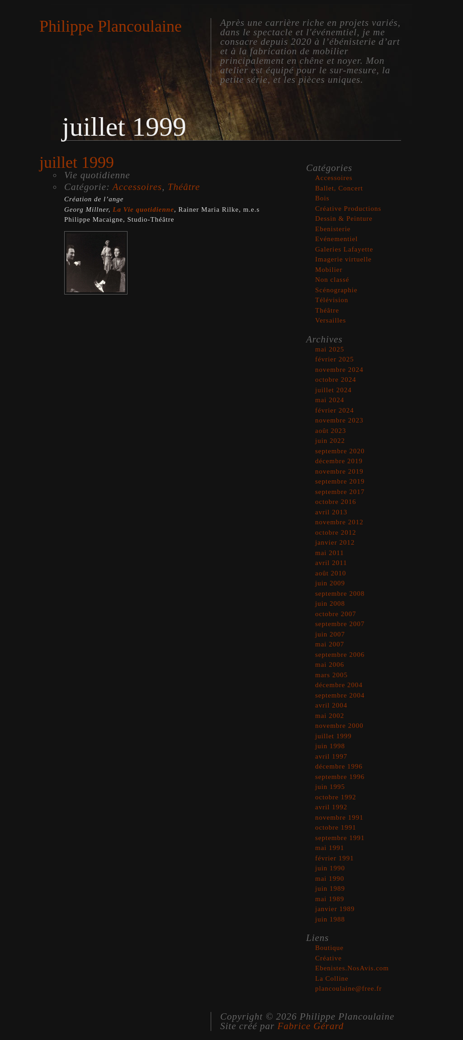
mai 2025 (329, 349)
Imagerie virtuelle (343, 259)
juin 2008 (330, 603)
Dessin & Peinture (344, 218)
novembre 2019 (339, 471)
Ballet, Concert (339, 188)
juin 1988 (330, 919)
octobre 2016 (335, 501)
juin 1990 (330, 868)
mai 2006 (329, 664)
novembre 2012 (339, 522)
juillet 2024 (333, 390)
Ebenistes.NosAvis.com (352, 968)
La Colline (332, 978)
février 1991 (334, 858)
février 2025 (334, 359)
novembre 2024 (339, 369)
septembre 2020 (339, 451)
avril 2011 (331, 562)
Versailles (330, 320)
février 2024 (334, 410)
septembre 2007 (339, 623)
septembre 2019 (339, 481)
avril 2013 (331, 512)
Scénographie (336, 290)
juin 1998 (330, 746)
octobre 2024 (335, 379)
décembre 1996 (339, 766)
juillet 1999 (333, 736)
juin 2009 (330, 583)
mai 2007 (329, 644)
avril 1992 (331, 807)
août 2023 (330, 430)
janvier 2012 (334, 542)
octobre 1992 (335, 797)
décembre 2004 (339, 685)
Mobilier (329, 269)
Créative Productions (348, 208)
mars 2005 (331, 675)
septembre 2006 (339, 654)
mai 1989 (329, 898)
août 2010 (330, 573)
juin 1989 (330, 888)
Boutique (329, 947)
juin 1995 (330, 786)
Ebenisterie (332, 229)
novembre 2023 (339, 420)
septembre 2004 (339, 695)
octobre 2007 (335, 613)
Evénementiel (336, 238)
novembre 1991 (339, 817)
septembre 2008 (339, 593)
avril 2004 (331, 705)
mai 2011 (329, 552)
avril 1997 (331, 756)
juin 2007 (330, 634)
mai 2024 (329, 400)
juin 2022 (330, 440)
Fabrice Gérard (311, 1026)
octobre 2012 (335, 532)
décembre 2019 (339, 461)
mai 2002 (329, 715)
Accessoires (137, 186)
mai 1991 (329, 847)
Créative (328, 958)
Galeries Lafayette (344, 249)
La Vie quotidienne (143, 209)
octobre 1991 (335, 827)
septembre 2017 (339, 491)
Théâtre (184, 186)
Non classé (332, 279)
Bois (322, 198)
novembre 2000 (339, 725)
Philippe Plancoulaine (110, 26)
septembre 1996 (339, 776)
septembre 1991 (339, 837)
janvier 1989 (334, 908)
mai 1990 (329, 878)
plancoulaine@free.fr (348, 988)
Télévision (331, 300)
